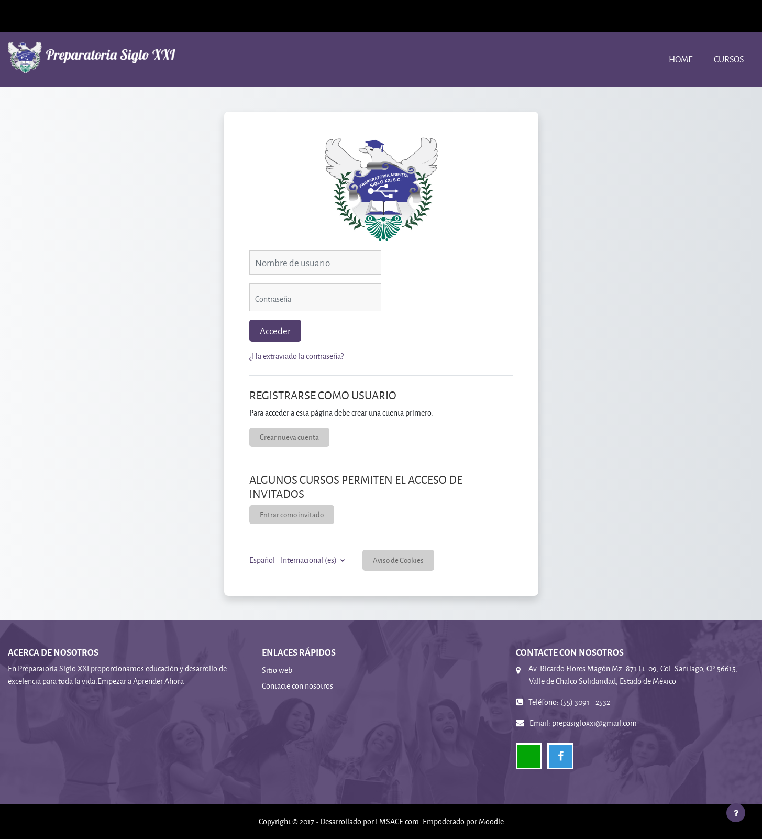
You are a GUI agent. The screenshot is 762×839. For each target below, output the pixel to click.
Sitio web (277, 669)
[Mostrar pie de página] (735, 812)
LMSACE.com (397, 821)
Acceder (275, 330)
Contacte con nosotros (297, 685)
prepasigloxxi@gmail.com (594, 722)
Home (681, 59)
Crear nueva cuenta (289, 437)
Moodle (491, 821)
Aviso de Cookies (398, 560)
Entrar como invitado (292, 514)
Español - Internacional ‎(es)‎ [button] (293, 559)
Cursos (729, 59)
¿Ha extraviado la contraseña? (296, 356)
